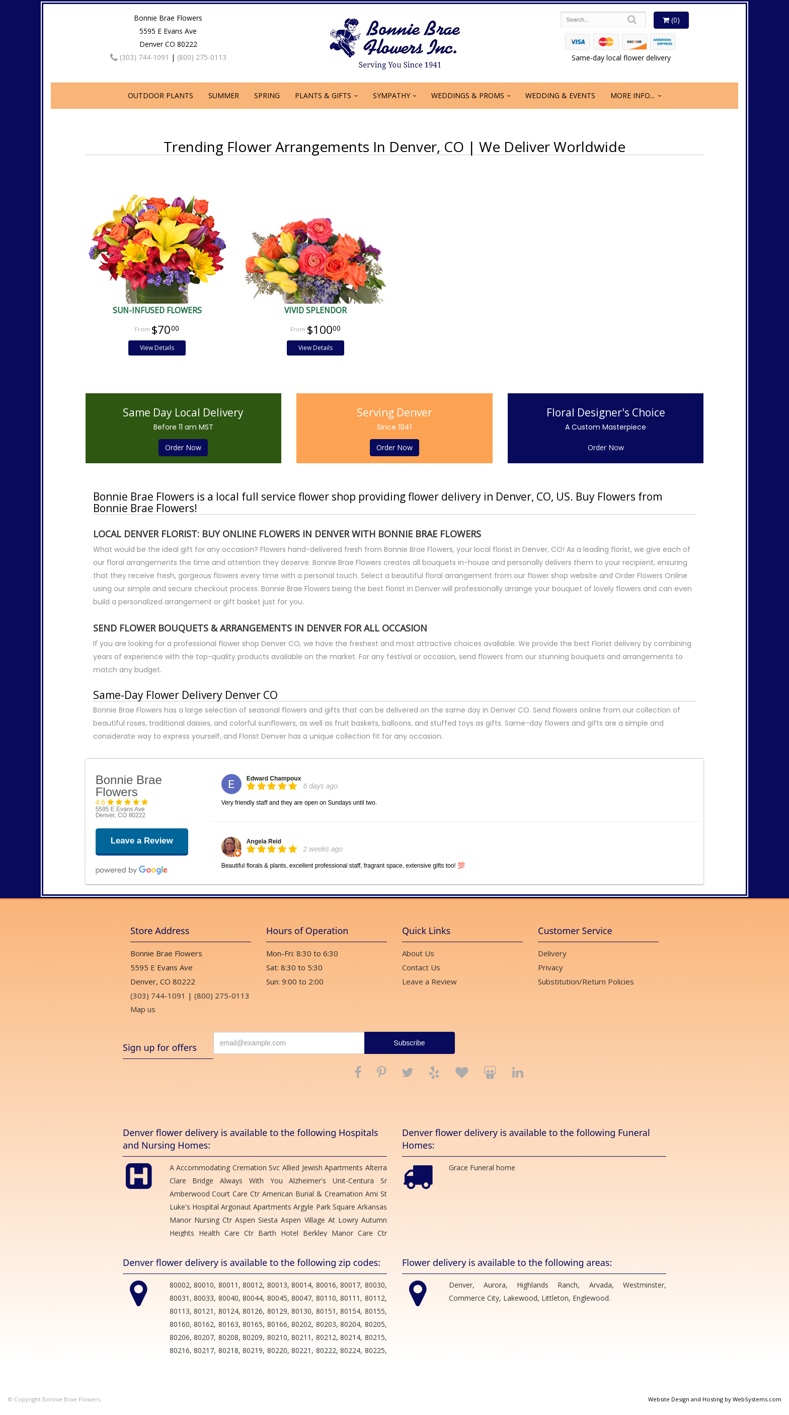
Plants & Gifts (323, 95)
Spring (267, 95)
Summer (223, 95)
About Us (418, 953)
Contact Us (421, 967)
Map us (142, 1009)
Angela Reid (264, 841)
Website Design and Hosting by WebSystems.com (714, 1399)
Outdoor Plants (160, 95)
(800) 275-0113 (201, 57)
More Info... (632, 95)
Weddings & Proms (467, 95)
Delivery (552, 953)
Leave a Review (429, 981)
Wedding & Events (560, 95)
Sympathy (391, 95)
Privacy (550, 967)
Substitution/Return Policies (586, 981)
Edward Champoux (274, 778)
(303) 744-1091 (139, 57)
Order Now (183, 447)
